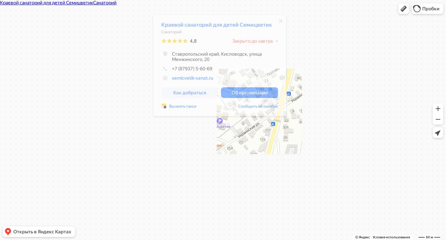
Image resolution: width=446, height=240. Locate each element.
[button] (403, 8)
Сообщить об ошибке (258, 108)
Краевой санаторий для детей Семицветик (216, 26)
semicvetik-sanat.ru (192, 79)
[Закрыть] (280, 22)
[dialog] (219, 67)
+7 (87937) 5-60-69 (186, 70)
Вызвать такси (182, 108)
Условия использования (391, 237)
